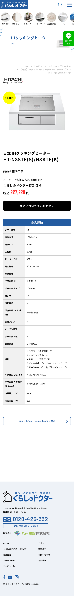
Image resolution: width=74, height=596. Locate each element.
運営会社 (7, 554)
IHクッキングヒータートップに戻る (37, 421)
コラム (41, 543)
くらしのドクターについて (15, 549)
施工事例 (42, 549)
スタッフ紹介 (9, 560)
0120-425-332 (25, 519)
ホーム (6, 543)
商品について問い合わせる (37, 206)
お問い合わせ (44, 554)
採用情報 (42, 560)
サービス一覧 (9, 566)
